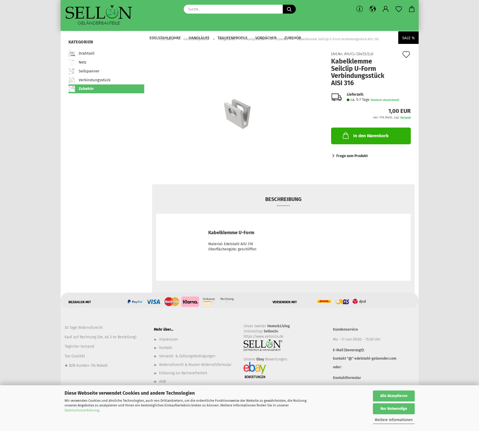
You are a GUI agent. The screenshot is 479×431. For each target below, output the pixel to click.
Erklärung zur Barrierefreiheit (183, 373)
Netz (77, 62)
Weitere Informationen (394, 420)
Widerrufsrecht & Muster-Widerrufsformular (195, 365)
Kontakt (165, 348)
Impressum (168, 339)
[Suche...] (289, 9)
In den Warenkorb (365, 135)
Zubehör (81, 89)
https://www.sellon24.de (264, 336)
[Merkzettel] (398, 9)
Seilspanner (84, 71)
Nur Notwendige (393, 408)
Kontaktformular (347, 378)
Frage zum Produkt (352, 156)
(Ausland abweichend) (385, 100)
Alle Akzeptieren (393, 396)
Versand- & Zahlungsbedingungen (187, 356)
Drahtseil (81, 53)
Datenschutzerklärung (82, 410)
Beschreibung (283, 199)
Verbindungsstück (89, 80)
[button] (372, 9)
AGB (162, 381)
